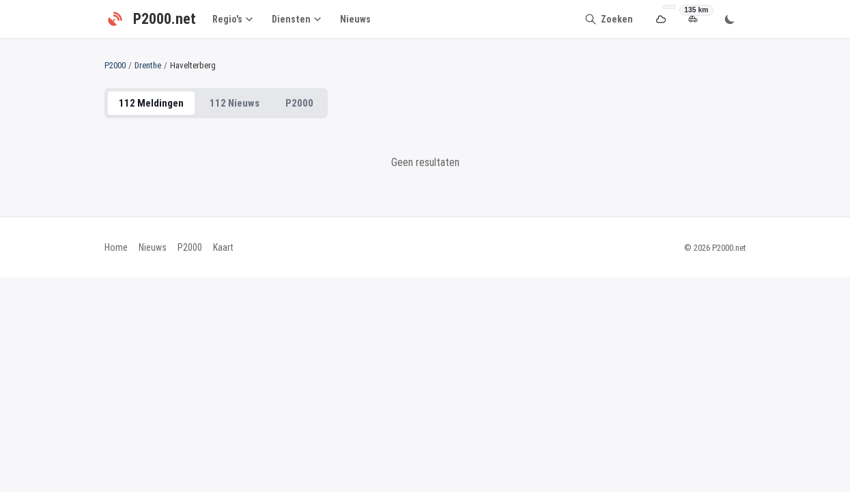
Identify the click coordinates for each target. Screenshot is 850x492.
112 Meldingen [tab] (151, 103)
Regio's (232, 19)
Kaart (223, 247)
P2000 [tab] (299, 103)
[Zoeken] (608, 19)
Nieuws (355, 19)
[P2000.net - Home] (150, 19)
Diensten (296, 19)
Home (116, 247)
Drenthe (147, 65)
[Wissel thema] (729, 19)
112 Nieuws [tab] (234, 103)
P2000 (115, 65)
